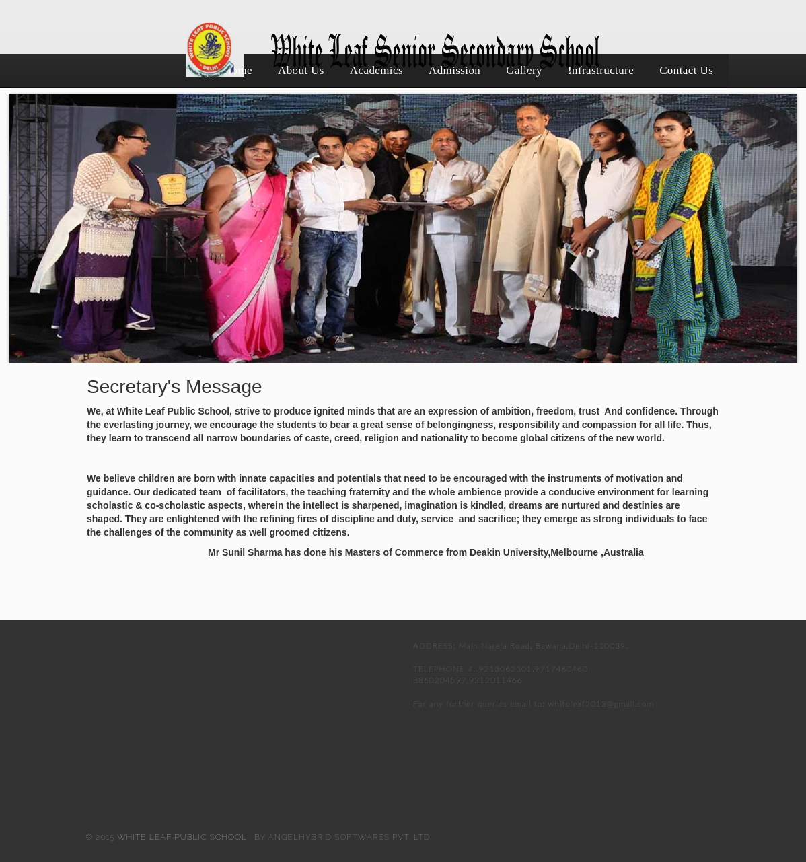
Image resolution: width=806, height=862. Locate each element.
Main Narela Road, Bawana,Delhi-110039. (543, 646)
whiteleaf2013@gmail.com (601, 703)
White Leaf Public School (180, 837)
